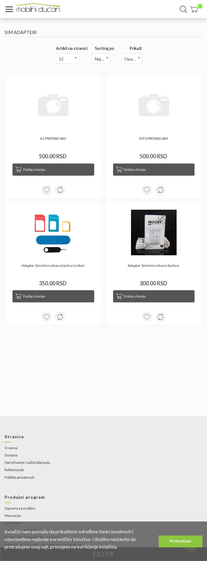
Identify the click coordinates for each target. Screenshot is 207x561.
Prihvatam (180, 541)
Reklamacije (14, 469)
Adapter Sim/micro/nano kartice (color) (53, 265)
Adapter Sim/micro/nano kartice (154, 265)
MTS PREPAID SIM (153, 138)
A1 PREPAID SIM (53, 138)
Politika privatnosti (19, 477)
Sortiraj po (104, 48)
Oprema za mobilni (20, 508)
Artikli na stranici (72, 48)
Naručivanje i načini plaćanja (27, 462)
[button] (196, 9)
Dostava (11, 455)
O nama (11, 448)
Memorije (13, 515)
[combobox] (67, 58)
